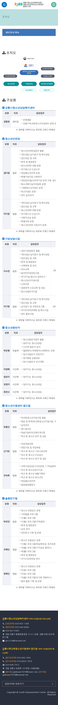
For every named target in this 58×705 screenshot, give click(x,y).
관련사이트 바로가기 (14, 684)
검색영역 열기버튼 (4, 4)
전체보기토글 (53, 5)
